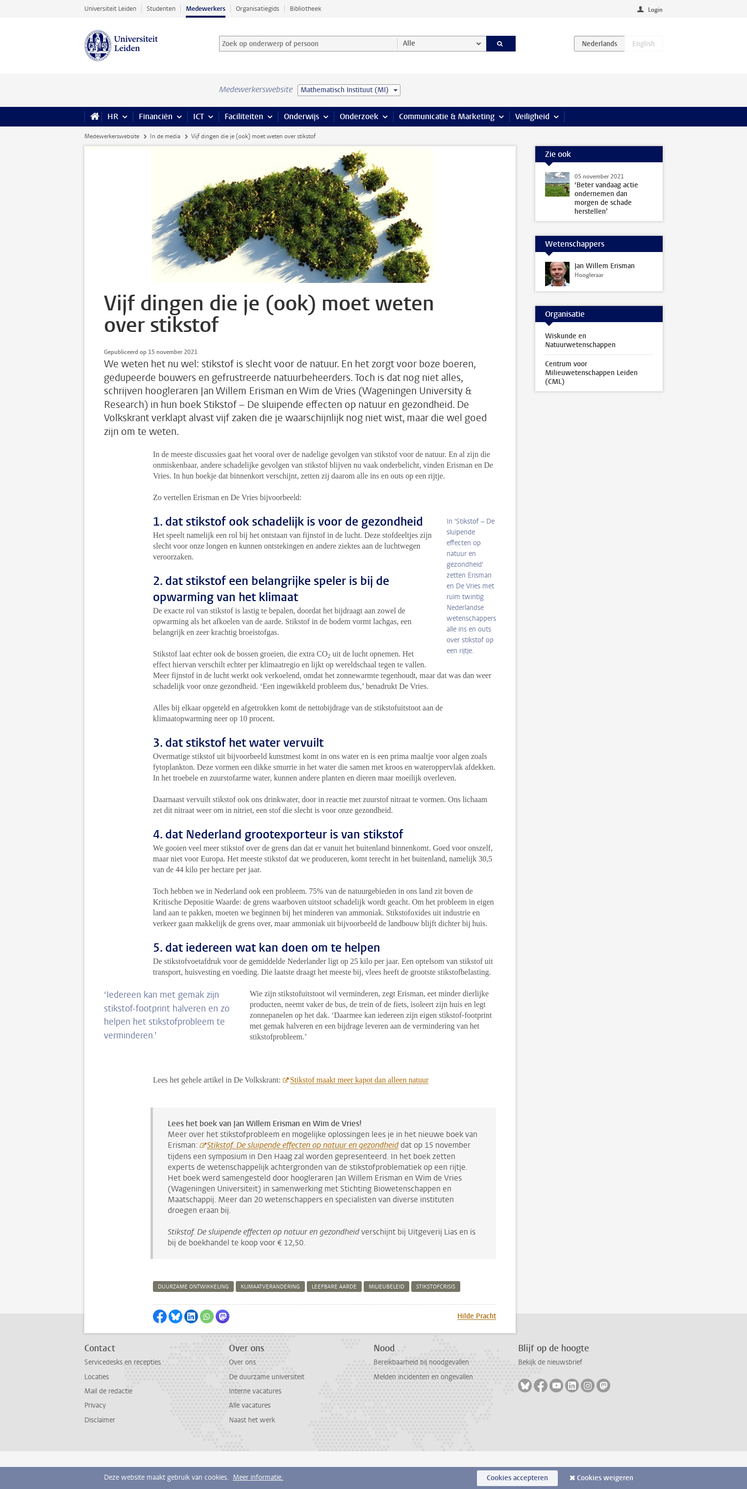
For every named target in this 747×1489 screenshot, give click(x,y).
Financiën (156, 116)
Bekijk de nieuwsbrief (550, 1400)
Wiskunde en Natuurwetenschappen (580, 340)
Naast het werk (252, 1458)
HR (112, 116)
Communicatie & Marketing (447, 116)
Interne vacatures (255, 1429)
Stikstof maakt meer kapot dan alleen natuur (359, 1117)
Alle (409, 43)
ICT (198, 116)
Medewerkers (205, 8)
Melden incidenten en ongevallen (423, 1414)
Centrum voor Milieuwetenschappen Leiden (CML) (591, 372)
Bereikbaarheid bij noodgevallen (421, 1400)
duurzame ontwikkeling (193, 1324)
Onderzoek (359, 116)
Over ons (242, 1400)
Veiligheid (532, 116)
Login (655, 10)
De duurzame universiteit (266, 1414)
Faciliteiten (243, 116)
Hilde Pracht (476, 1354)
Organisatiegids (257, 8)
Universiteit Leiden (110, 8)
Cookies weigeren (605, 1478)
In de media (165, 136)
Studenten (161, 8)
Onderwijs (301, 116)
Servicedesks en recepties (122, 1400)
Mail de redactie (108, 1429)
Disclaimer (99, 1458)
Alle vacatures (250, 1443)
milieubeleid (386, 1324)
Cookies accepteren (517, 1478)
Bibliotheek (306, 8)
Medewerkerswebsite (111, 136)
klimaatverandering (270, 1324)
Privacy (95, 1443)
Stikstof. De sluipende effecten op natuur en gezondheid (302, 1183)
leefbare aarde (334, 1324)
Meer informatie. (258, 1477)
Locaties (96, 1414)
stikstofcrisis (435, 1324)
